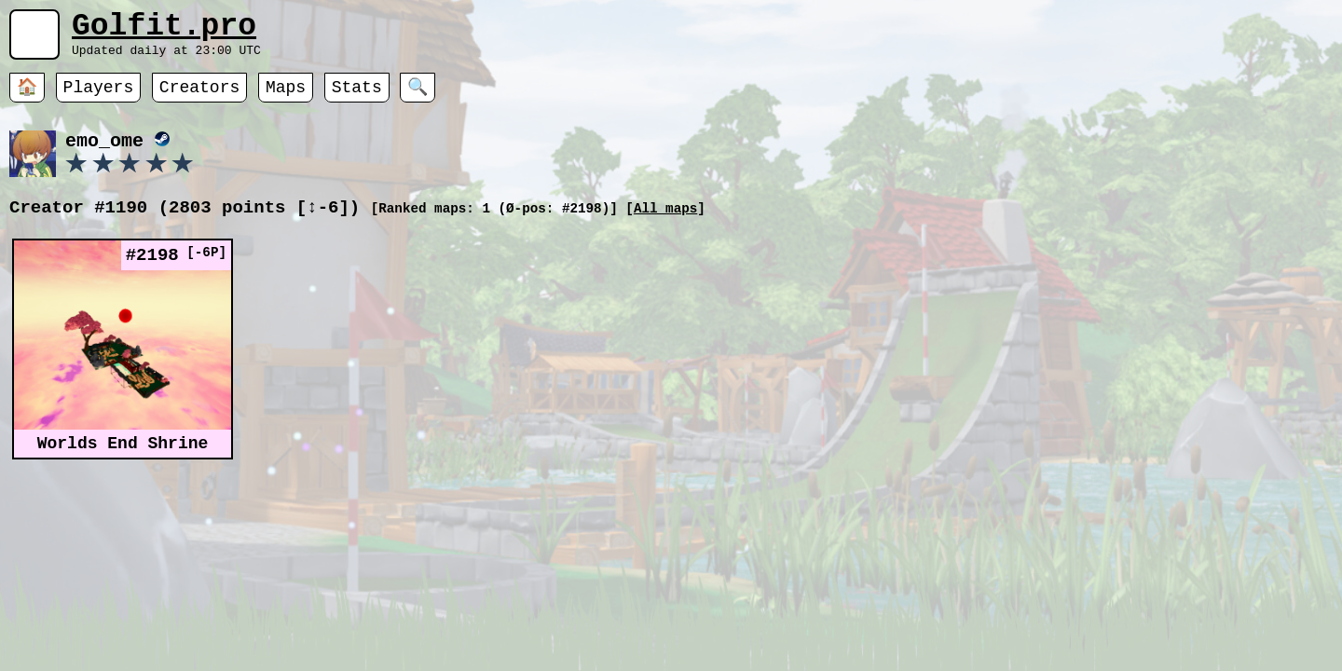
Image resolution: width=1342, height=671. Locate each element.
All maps (665, 221)
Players (98, 98)
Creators (199, 98)
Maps (286, 98)
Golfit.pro (164, 30)
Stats (357, 98)
